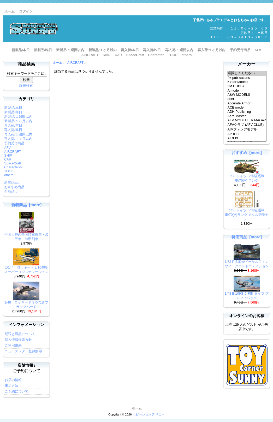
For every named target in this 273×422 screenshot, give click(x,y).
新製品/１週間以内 (70, 50)
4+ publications (246, 78)
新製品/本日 (21, 50)
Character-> (13, 167)
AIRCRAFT (75, 62)
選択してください (246, 73)
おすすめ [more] (247, 152)
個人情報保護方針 (18, 340)
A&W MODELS (246, 95)
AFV (257, 50)
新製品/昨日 (43, 50)
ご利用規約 (13, 345)
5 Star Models (246, 82)
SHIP (106, 55)
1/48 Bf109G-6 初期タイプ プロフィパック (247, 294)
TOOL (172, 55)
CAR (118, 55)
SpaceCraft (135, 55)
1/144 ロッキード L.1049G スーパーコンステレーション (26, 268)
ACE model (246, 107)
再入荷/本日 (130, 50)
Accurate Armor (246, 103)
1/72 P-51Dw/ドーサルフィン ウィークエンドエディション (247, 262)
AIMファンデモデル (246, 129)
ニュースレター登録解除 (23, 351)
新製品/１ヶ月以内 (102, 50)
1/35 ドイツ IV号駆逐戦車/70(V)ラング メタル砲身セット (247, 213)
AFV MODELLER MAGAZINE (246, 120)
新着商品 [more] (26, 205)
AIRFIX (246, 138)
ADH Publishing (246, 112)
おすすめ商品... (15, 187)
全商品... (10, 191)
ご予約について (16, 391)
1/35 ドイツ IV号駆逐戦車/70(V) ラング (246, 176)
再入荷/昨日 (152, 50)
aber (246, 99)
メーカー (247, 64)
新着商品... (12, 183)
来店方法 (11, 386)
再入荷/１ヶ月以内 (212, 50)
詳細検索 (26, 85)
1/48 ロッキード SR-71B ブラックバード (26, 303)
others (186, 55)
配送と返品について (20, 334)
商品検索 (26, 64)
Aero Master (246, 116)
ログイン (26, 11)
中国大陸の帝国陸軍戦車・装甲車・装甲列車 (26, 235)
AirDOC (246, 134)
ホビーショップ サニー (149, 414)
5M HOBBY (246, 86)
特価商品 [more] (247, 237)
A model (246, 90)
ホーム (9, 11)
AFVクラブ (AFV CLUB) (246, 125)
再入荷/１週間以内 (179, 50)
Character (156, 55)
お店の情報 (13, 380)
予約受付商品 (240, 50)
